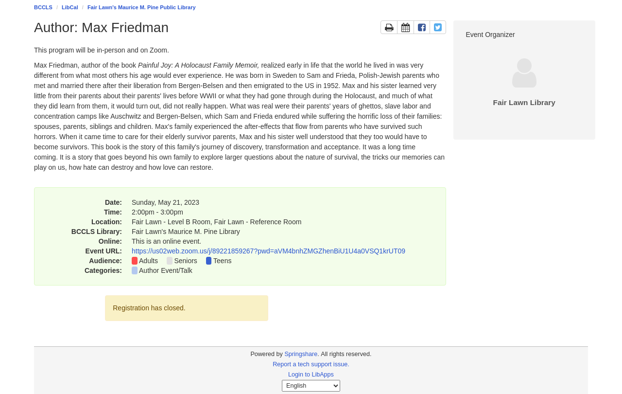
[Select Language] (311, 386)
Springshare (300, 354)
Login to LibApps (311, 374)
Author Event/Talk (165, 270)
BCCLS (43, 7)
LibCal (70, 7)
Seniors (185, 261)
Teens (222, 261)
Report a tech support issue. (311, 364)
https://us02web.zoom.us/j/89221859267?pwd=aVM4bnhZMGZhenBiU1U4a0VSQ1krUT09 (268, 251)
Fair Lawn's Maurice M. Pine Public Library (141, 7)
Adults (148, 261)
